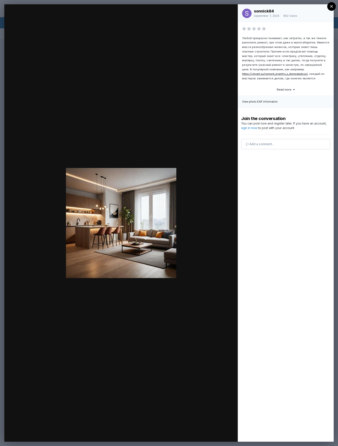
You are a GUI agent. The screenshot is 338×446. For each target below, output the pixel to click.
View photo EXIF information (260, 101)
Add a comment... (260, 144)
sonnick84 (264, 11)
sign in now (249, 128)
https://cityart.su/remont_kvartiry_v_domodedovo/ (275, 73)
